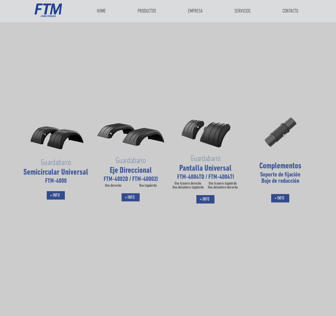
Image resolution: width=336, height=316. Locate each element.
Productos (147, 11)
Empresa (195, 11)
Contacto (290, 11)
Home (101, 11)
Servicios (242, 11)
